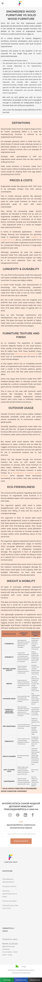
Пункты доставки (9, 901)
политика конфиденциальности (21, 970)
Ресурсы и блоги (9, 886)
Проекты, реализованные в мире (9, 893)
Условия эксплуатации (21, 973)
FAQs (24, 967)
